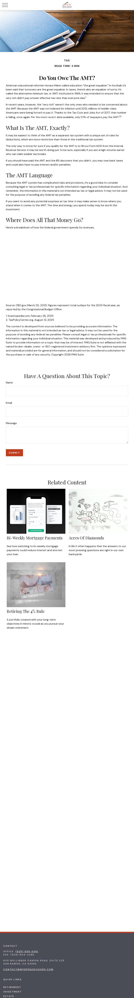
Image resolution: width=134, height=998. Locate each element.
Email (9, 403)
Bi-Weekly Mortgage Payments (34, 537)
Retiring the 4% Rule (26, 611)
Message (11, 423)
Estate (8, 996)
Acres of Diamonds (86, 537)
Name (9, 382)
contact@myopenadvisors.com (28, 969)
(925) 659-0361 (27, 951)
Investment (12, 991)
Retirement (12, 987)
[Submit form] (14, 452)
